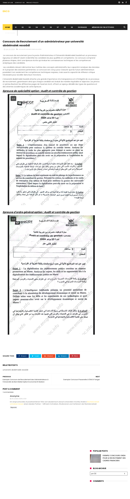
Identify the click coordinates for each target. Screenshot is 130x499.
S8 (65, 27)
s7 (58, 27)
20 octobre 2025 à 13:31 (18, 394)
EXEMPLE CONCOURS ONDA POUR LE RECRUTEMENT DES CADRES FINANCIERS (114, 48)
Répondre (14, 405)
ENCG (6, 10)
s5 (44, 27)
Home (7, 27)
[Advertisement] (108, 90)
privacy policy (32, 3)
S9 (72, 27)
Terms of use (8, 3)
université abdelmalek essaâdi (30, 50)
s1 (16, 27)
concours (10, 33)
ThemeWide (42, 496)
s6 (51, 27)
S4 (37, 27)
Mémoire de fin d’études (103, 27)
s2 (23, 27)
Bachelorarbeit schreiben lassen (24, 399)
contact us (20, 3)
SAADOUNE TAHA (30, 496)
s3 (30, 27)
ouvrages (82, 27)
